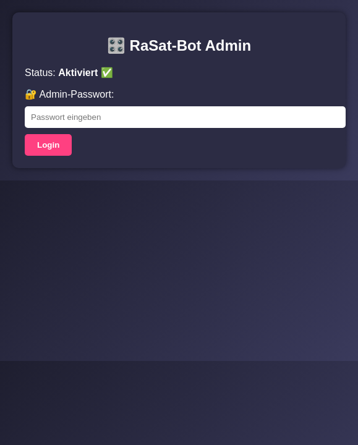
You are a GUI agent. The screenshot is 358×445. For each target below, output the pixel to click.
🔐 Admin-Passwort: (69, 94)
